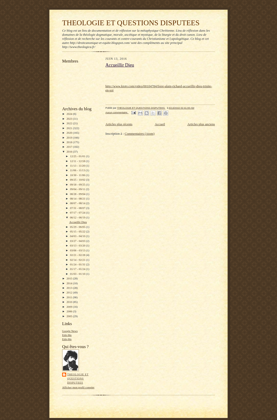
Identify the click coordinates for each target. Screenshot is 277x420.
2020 (69, 132)
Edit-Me (67, 335)
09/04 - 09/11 (78, 189)
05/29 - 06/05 (78, 226)
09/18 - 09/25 (78, 184)
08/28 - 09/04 (78, 193)
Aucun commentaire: (117, 112)
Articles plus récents (118, 124)
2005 (69, 316)
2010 (69, 301)
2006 (69, 311)
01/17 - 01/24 (78, 268)
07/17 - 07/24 (78, 212)
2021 (69, 128)
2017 (69, 146)
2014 (69, 283)
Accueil (160, 124)
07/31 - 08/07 (78, 207)
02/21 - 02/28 (78, 254)
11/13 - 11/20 (78, 165)
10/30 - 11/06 (78, 175)
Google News (70, 330)
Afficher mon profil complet (78, 387)
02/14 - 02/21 (78, 259)
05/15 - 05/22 (78, 231)
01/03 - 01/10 (78, 273)
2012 (69, 292)
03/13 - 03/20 (78, 245)
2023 (69, 118)
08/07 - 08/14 (78, 203)
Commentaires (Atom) (139, 133)
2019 (69, 137)
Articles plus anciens (201, 124)
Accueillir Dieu (78, 222)
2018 (69, 142)
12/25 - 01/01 (78, 156)
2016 (69, 151)
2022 (69, 123)
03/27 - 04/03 (78, 240)
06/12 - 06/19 (78, 217)
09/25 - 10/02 (78, 179)
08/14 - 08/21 (78, 198)
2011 (69, 297)
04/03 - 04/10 (78, 236)
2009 (69, 306)
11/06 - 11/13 (78, 170)
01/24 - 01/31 (78, 264)
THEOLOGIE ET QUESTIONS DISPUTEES (131, 23)
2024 (69, 113)
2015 (69, 278)
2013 (69, 287)
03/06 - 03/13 (78, 250)
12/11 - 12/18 (78, 161)
